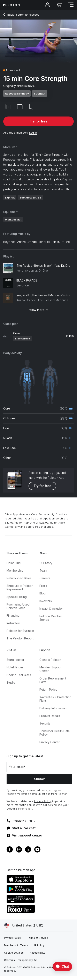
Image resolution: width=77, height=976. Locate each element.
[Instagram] (19, 850)
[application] (60, 966)
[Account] (47, 5)
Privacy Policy (42, 801)
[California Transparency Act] (20, 960)
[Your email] (39, 767)
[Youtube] (37, 850)
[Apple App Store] (37, 882)
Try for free (38, 121)
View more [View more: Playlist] (38, 309)
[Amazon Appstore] (37, 902)
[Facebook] (10, 850)
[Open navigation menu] (70, 5)
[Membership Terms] (16, 945)
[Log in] (33, 133)
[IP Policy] (39, 945)
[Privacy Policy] (12, 938)
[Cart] (59, 5)
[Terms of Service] (37, 938)
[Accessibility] (37, 952)
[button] (8, 107)
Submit (39, 779)
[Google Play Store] (37, 892)
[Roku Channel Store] (37, 912)
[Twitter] (28, 850)
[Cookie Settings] (14, 952)
